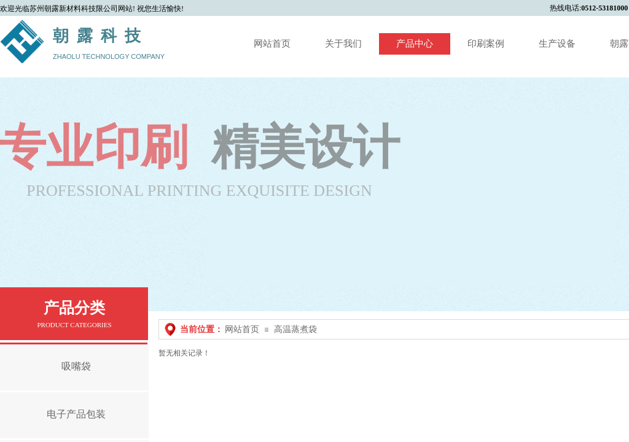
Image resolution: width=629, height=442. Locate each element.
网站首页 (242, 329)
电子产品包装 (76, 414)
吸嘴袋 (76, 366)
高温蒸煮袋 (295, 329)
